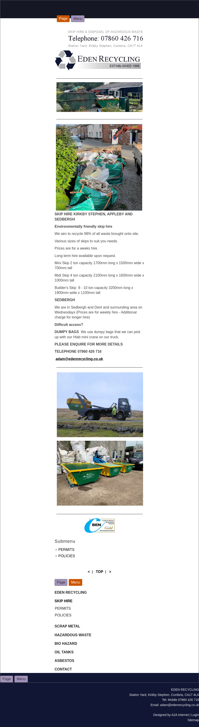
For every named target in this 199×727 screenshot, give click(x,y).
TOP (99, 572)
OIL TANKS (64, 652)
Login (195, 715)
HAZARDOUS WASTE (73, 635)
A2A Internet (180, 715)
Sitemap (193, 720)
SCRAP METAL (67, 626)
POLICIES (66, 556)
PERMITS (66, 550)
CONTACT (63, 669)
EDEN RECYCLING (71, 592)
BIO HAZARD (66, 643)
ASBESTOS (64, 661)
